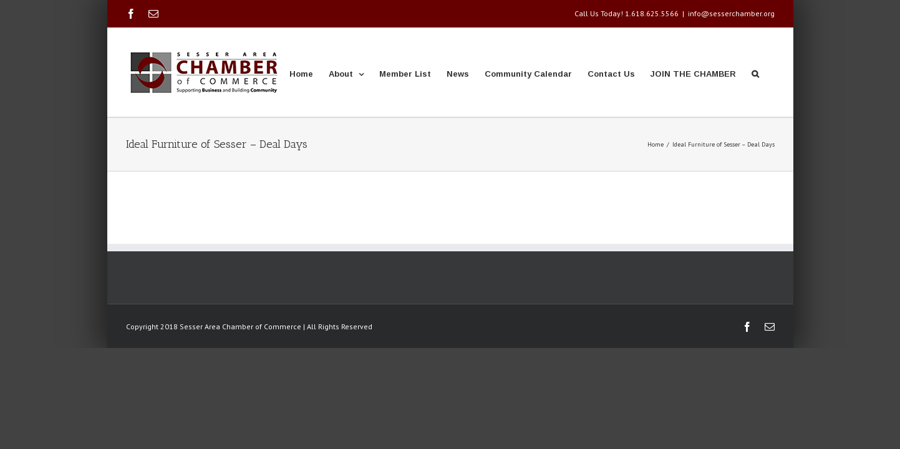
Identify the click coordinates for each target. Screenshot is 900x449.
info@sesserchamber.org (731, 13)
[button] (771, 72)
